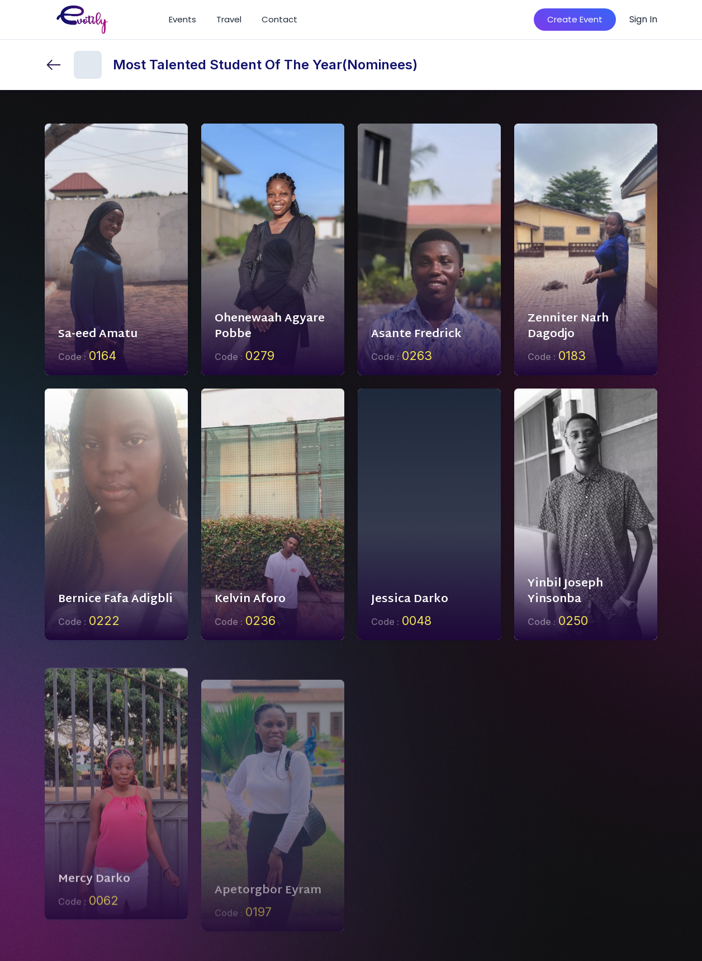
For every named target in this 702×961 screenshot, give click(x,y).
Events (182, 19)
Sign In (643, 19)
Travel (228, 19)
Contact (279, 19)
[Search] (509, 19)
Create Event (575, 19)
